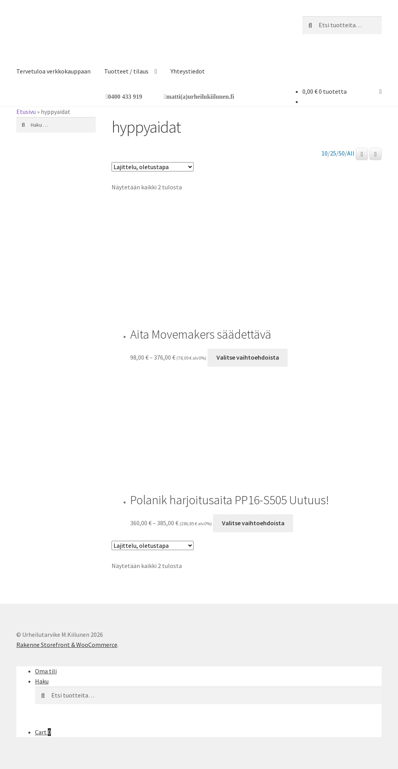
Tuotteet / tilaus (126, 71)
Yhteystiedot (188, 71)
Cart (43, 732)
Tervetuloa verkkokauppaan (53, 71)
